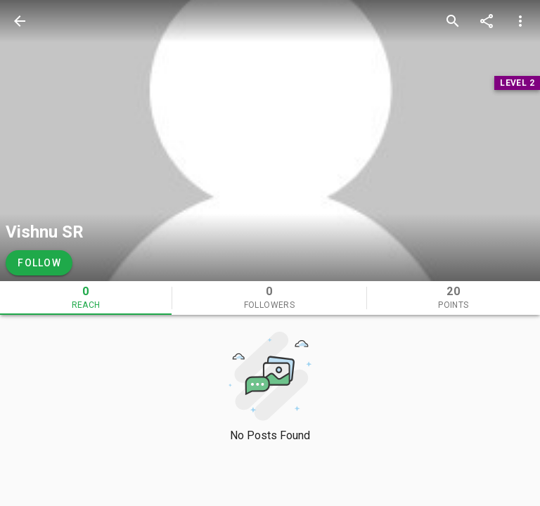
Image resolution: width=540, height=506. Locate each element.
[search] (453, 21)
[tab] (86, 298)
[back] (20, 21)
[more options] (520, 21)
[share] (486, 21)
